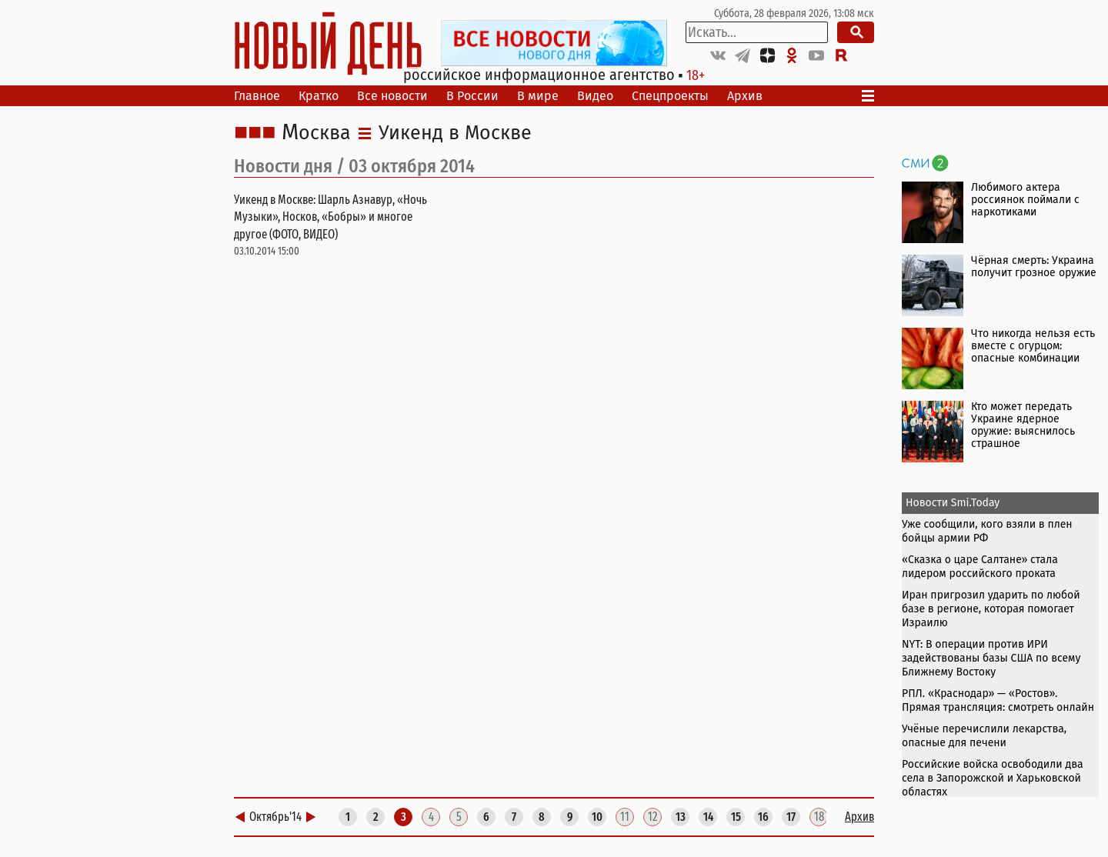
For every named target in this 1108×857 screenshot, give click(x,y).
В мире (538, 95)
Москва (316, 133)
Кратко (319, 95)
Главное (257, 95)
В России (472, 95)
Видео (595, 95)
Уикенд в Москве (455, 133)
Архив (745, 95)
